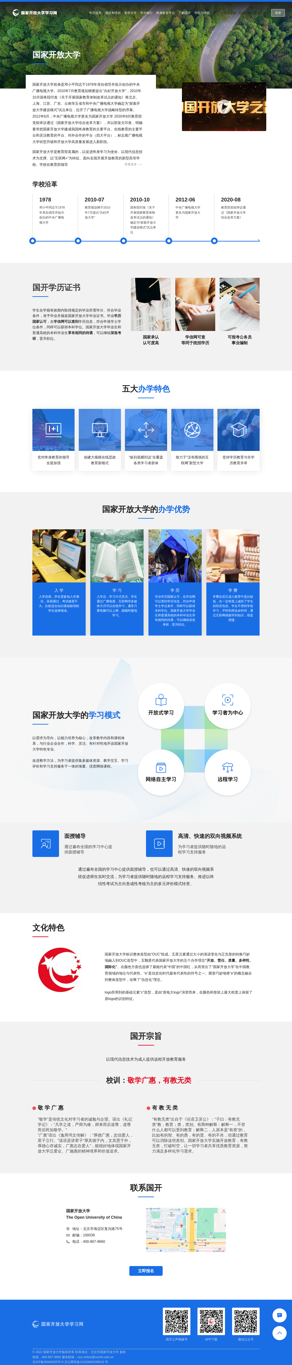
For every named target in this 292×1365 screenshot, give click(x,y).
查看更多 (133, 164)
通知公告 (260, 13)
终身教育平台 (165, 13)
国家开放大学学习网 (34, 13)
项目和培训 (113, 13)
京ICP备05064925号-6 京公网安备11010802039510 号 (70, 1362)
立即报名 (146, 1271)
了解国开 (184, 13)
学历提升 (95, 13)
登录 (278, 13)
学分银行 (146, 13)
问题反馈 (245, 13)
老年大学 (130, 13)
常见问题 (230, 13)
